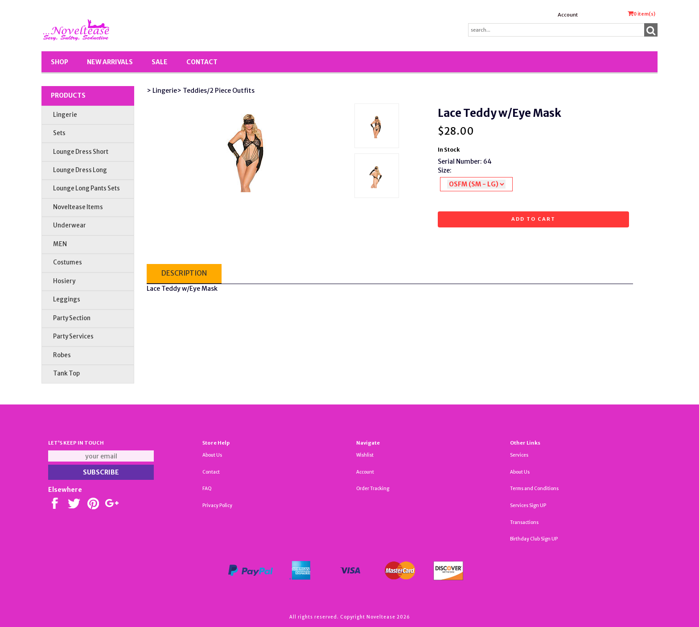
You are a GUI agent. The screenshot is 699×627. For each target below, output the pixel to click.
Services (519, 455)
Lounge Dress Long (80, 170)
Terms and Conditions (534, 488)
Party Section (71, 318)
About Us (212, 455)
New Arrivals (110, 62)
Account (568, 15)
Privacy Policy (217, 505)
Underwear (69, 225)
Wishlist (365, 455)
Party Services (73, 336)
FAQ (207, 488)
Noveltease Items (78, 207)
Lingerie (65, 115)
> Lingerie (162, 91)
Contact (202, 62)
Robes (62, 355)
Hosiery (64, 281)
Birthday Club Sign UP (534, 539)
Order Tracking (372, 488)
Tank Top (66, 373)
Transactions (524, 522)
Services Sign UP (528, 505)
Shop (59, 62)
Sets (59, 133)
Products (68, 95)
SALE (160, 62)
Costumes (67, 262)
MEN (60, 244)
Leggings (66, 299)
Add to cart (533, 219)
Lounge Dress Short (80, 152)
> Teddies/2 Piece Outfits (216, 91)
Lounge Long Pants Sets (86, 188)
